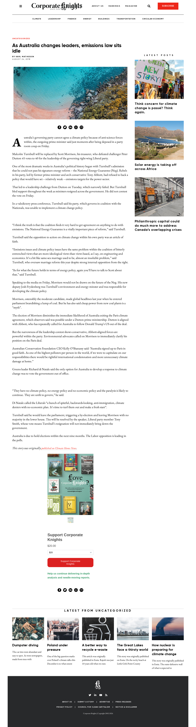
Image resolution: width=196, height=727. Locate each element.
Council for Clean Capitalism (94, 707)
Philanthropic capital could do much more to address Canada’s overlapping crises (158, 226)
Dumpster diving (25, 645)
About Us (98, 6)
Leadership (54, 19)
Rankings (114, 6)
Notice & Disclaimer (126, 707)
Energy (87, 19)
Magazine (131, 6)
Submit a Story (86, 702)
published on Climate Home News (61, 448)
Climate (36, 19)
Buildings (104, 19)
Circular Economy (153, 19)
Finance (72, 19)
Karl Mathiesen (25, 57)
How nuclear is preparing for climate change (164, 650)
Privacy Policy (64, 707)
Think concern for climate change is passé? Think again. (156, 108)
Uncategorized (21, 39)
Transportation (126, 19)
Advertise (105, 702)
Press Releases (123, 702)
